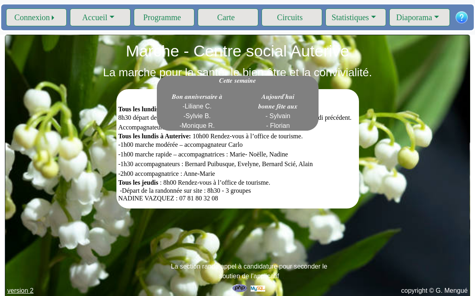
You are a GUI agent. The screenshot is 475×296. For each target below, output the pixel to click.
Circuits (289, 17)
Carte (225, 17)
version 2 (20, 290)
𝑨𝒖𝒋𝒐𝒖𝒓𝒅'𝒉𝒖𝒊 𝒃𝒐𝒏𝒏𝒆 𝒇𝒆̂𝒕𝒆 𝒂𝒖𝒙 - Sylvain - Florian (278, 111)
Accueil (94, 17)
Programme (162, 17)
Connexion (32, 17)
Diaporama (414, 17)
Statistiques (350, 17)
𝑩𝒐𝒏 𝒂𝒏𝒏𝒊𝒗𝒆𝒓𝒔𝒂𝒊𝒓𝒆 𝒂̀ (197, 111)
